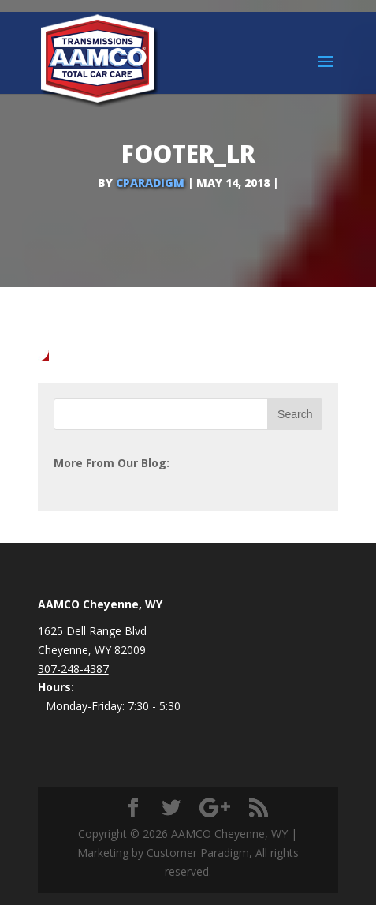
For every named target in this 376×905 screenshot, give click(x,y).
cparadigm (150, 182)
